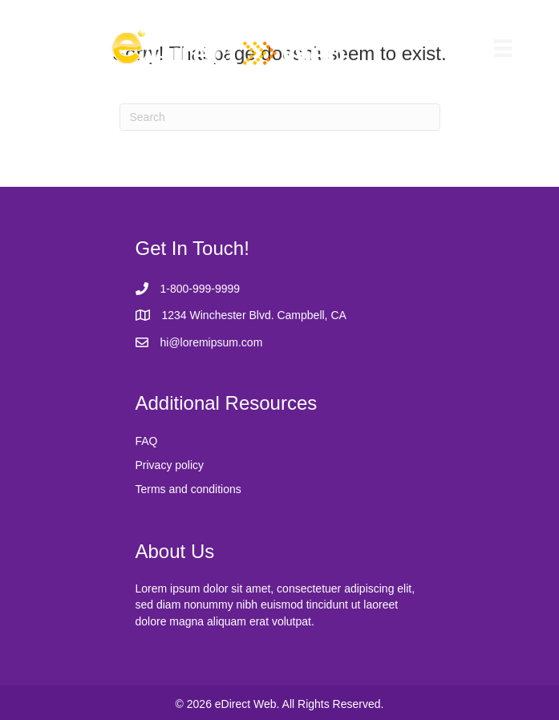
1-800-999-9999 (200, 288)
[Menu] (503, 48)
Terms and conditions (188, 489)
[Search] (279, 117)
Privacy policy (170, 465)
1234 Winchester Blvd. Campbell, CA (254, 315)
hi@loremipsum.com (211, 342)
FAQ (147, 441)
